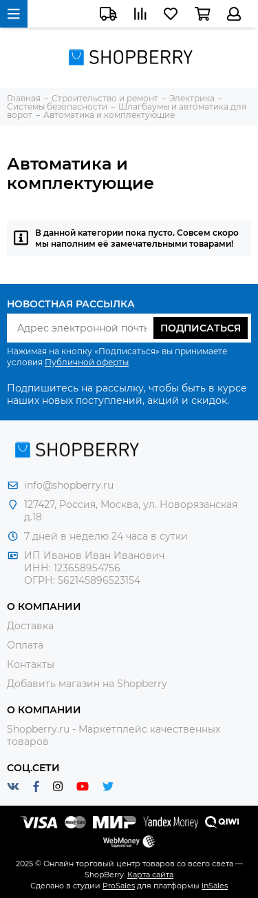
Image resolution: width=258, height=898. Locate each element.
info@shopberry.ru (69, 485)
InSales (215, 885)
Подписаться (200, 328)
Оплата (25, 645)
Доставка (30, 626)
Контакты (30, 664)
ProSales (119, 885)
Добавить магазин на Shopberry (87, 683)
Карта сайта (150, 874)
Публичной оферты (87, 362)
